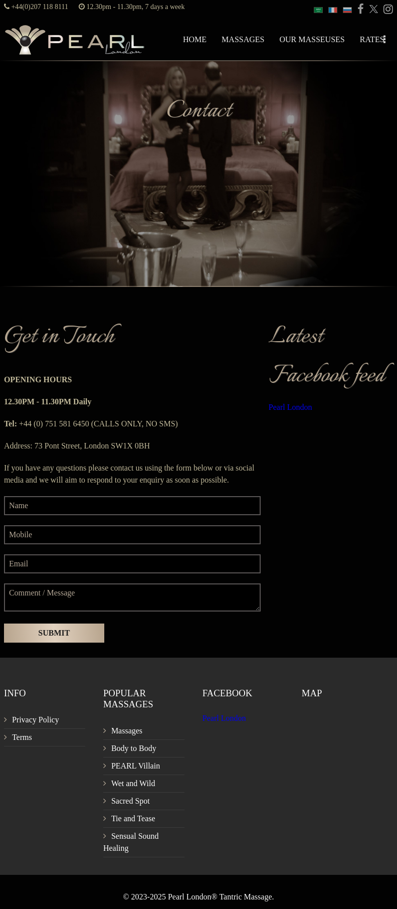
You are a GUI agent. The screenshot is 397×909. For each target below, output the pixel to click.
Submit (54, 633)
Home (195, 39)
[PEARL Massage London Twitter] (372, 10)
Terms (22, 737)
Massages (243, 39)
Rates (372, 39)
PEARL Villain (135, 766)
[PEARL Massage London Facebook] (359, 10)
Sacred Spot (130, 801)
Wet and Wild (133, 783)
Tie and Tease (133, 818)
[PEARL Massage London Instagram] (386, 10)
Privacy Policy (35, 719)
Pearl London (290, 407)
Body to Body (133, 748)
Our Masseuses (311, 39)
